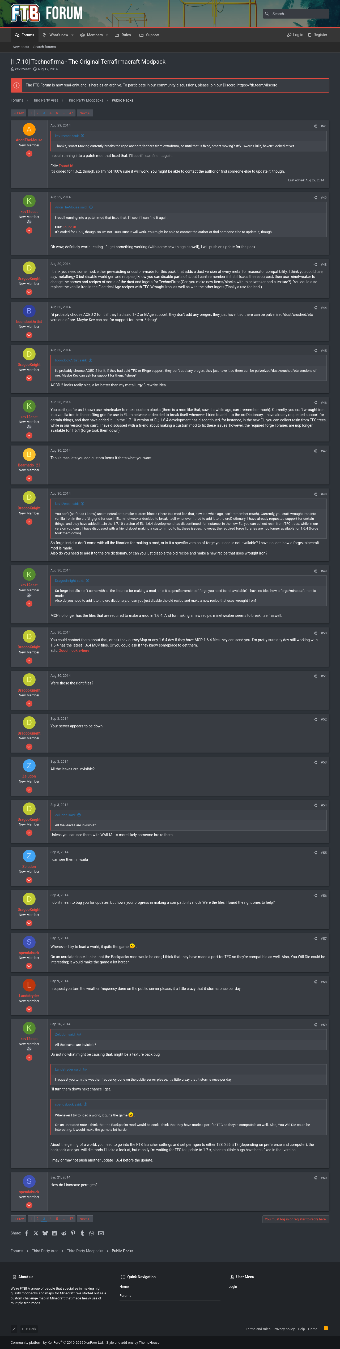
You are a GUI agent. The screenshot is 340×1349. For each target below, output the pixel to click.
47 (71, 113)
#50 (324, 633)
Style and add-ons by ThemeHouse (132, 1342)
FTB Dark (29, 1329)
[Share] (315, 126)
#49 (324, 571)
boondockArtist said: (71, 360)
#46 (324, 403)
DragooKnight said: (69, 581)
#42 (324, 198)
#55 (324, 853)
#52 (324, 719)
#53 (324, 762)
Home (124, 1287)
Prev (20, 113)
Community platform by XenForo (57, 1342)
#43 (324, 265)
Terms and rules (258, 1329)
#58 (324, 982)
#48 (324, 494)
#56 (324, 896)
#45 (324, 351)
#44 (324, 308)
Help (301, 1329)
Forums (125, 1296)
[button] (72, 35)
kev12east (23, 69)
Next (83, 113)
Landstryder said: (68, 1069)
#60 (324, 1178)
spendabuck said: (68, 1104)
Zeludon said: (65, 815)
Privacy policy (284, 1329)
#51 (324, 676)
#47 (324, 451)
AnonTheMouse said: (71, 207)
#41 (324, 126)
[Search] (296, 14)
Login (232, 1287)
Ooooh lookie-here (74, 650)
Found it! (66, 166)
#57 (324, 939)
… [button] (63, 113)
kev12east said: (67, 136)
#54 (324, 805)
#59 (324, 1025)
